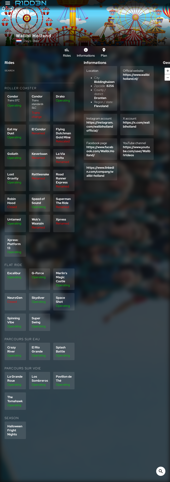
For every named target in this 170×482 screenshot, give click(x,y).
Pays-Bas (31, 41)
